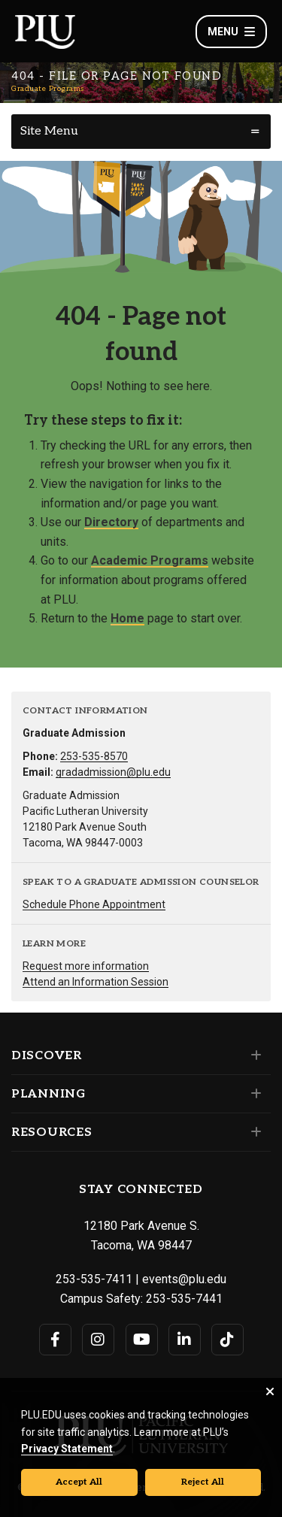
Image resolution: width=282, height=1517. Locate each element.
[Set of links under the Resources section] (253, 1132)
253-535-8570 (94, 756)
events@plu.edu (184, 1279)
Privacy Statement (67, 1449)
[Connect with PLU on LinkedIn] (184, 1339)
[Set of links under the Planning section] (253, 1094)
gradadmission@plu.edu (113, 772)
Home (127, 618)
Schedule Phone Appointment (94, 904)
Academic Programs (149, 560)
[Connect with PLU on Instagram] (98, 1339)
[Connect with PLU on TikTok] (227, 1339)
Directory (111, 522)
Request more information (86, 966)
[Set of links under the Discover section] (253, 1055)
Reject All (202, 1482)
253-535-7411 (94, 1279)
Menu (231, 32)
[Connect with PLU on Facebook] (55, 1339)
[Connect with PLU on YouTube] (142, 1339)
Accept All (79, 1482)
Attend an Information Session (95, 982)
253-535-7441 (184, 1298)
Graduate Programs (47, 88)
